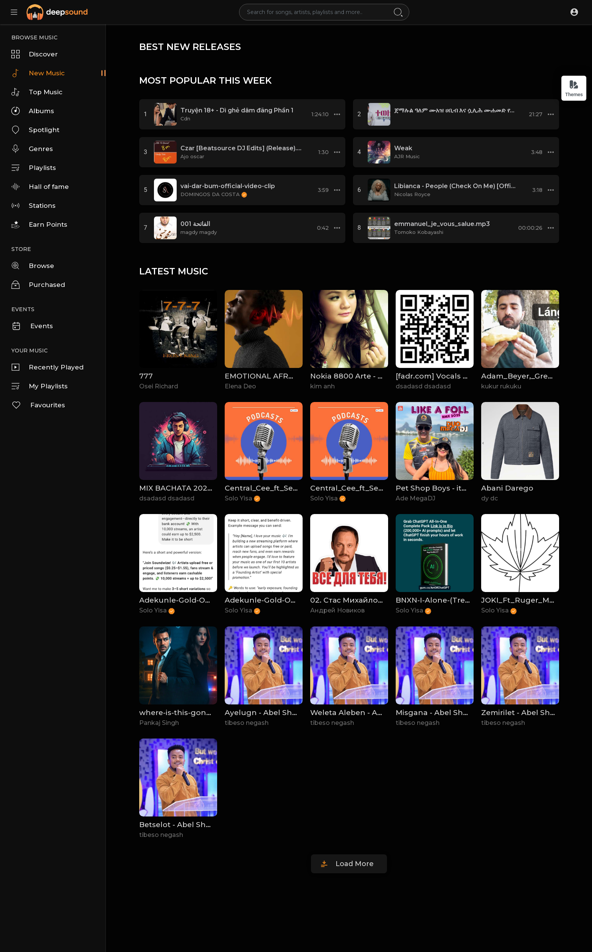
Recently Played (47, 367)
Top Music (36, 92)
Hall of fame (40, 186)
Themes (574, 88)
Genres (32, 149)
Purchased (38, 284)
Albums (32, 111)
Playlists (33, 168)
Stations (33, 205)
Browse (32, 266)
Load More (355, 864)
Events (32, 326)
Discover (34, 54)
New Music (38, 73)
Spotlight (35, 130)
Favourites (38, 405)
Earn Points (39, 224)
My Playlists (39, 386)
